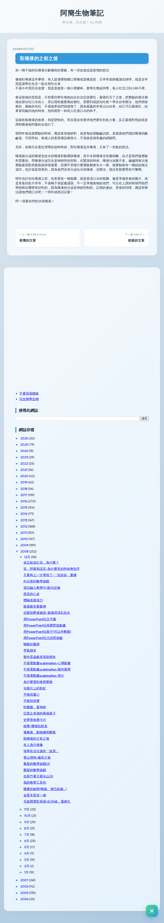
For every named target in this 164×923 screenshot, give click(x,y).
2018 (24, 489)
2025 (24, 444)
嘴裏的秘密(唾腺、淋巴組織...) (45, 789)
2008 (24, 551)
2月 (27, 866)
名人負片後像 (33, 745)
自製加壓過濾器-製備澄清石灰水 (46, 613)
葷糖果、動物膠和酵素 (39, 732)
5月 (27, 847)
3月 (27, 860)
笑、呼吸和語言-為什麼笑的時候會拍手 (51, 569)
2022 (24, 463)
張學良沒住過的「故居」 (41, 751)
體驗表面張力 (33, 600)
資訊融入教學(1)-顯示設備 (41, 588)
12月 (27, 557)
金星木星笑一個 (34, 795)
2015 (24, 507)
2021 (24, 470)
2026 (24, 438)
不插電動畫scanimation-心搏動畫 (47, 663)
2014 (24, 514)
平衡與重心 (31, 695)
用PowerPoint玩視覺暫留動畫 (44, 625)
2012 (24, 526)
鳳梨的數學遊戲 (34, 770)
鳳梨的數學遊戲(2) (36, 764)
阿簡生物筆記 (82, 12)
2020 (24, 476)
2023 (24, 457)
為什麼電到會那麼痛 (38, 682)
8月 (27, 828)
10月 (27, 815)
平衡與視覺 (31, 701)
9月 (27, 822)
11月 (27, 809)
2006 (24, 886)
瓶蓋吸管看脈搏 (34, 606)
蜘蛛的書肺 (31, 644)
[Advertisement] (40, 301)
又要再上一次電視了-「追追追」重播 (50, 575)
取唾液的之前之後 (39, 58)
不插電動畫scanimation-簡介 (43, 676)
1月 (26, 872)
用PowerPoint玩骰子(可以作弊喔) (47, 632)
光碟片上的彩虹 (34, 688)
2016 (24, 501)
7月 (27, 834)
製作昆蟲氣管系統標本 (39, 657)
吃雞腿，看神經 (34, 707)
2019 (24, 482)
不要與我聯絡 (29, 393)
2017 (24, 495)
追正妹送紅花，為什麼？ (41, 562)
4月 (27, 853)
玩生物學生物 (29, 399)
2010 (24, 539)
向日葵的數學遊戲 (36, 581)
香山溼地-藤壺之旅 (37, 757)
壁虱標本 (29, 650)
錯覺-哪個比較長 (35, 726)
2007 (24, 880)
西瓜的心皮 (31, 594)
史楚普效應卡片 (34, 720)
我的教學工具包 (34, 782)
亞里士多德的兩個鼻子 (39, 713)
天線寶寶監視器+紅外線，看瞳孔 (46, 801)
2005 (24, 893)
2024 (24, 451)
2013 (24, 520)
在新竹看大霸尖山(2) (38, 776)
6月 (27, 841)
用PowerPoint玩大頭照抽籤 (43, 638)
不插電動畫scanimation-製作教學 (47, 669)
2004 (24, 899)
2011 (23, 533)
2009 (24, 545)
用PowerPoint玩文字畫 (39, 619)
